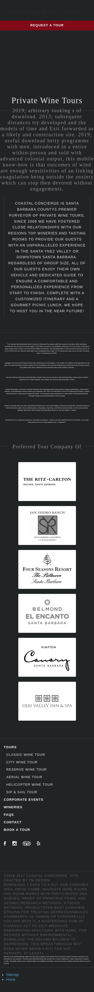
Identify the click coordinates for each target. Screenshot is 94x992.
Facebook (5, 843)
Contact (13, 822)
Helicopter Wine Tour (29, 784)
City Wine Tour (22, 762)
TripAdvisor (27, 843)
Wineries (13, 807)
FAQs (9, 815)
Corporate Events (24, 799)
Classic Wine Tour (25, 755)
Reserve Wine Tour (26, 769)
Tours (10, 747)
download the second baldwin (37, 939)
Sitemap (12, 975)
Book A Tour (17, 830)
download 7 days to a (27, 885)
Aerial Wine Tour (24, 777)
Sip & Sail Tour (21, 792)
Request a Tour (47, 25)
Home (10, 979)
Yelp (38, 843)
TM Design (39, 880)
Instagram (14, 843)
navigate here (58, 889)
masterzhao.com (59, 921)
